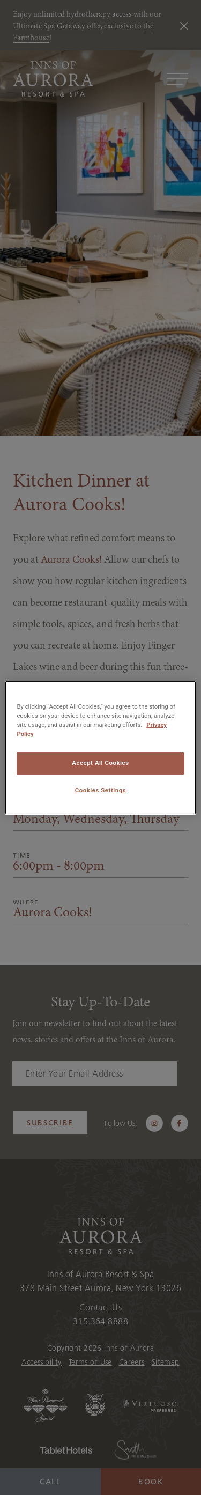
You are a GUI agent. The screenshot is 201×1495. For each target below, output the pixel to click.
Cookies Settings (100, 790)
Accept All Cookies (100, 763)
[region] (100, 747)
